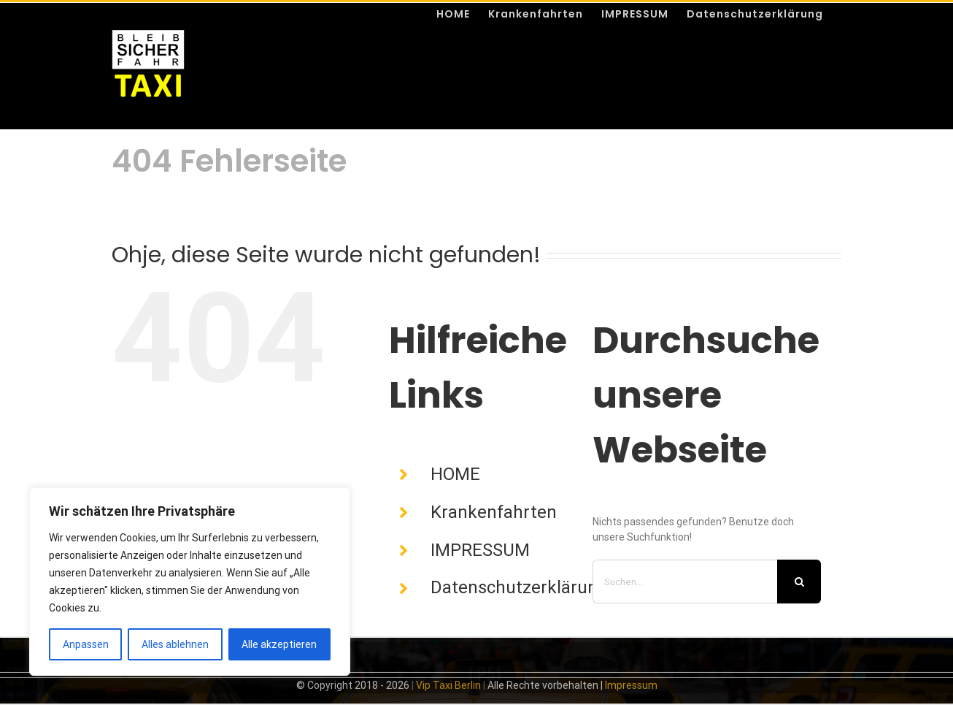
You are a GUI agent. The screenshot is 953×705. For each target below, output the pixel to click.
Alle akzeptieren (279, 644)
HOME (455, 474)
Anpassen (86, 644)
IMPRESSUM (480, 550)
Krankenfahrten (494, 512)
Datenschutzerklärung (519, 587)
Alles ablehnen (175, 644)
